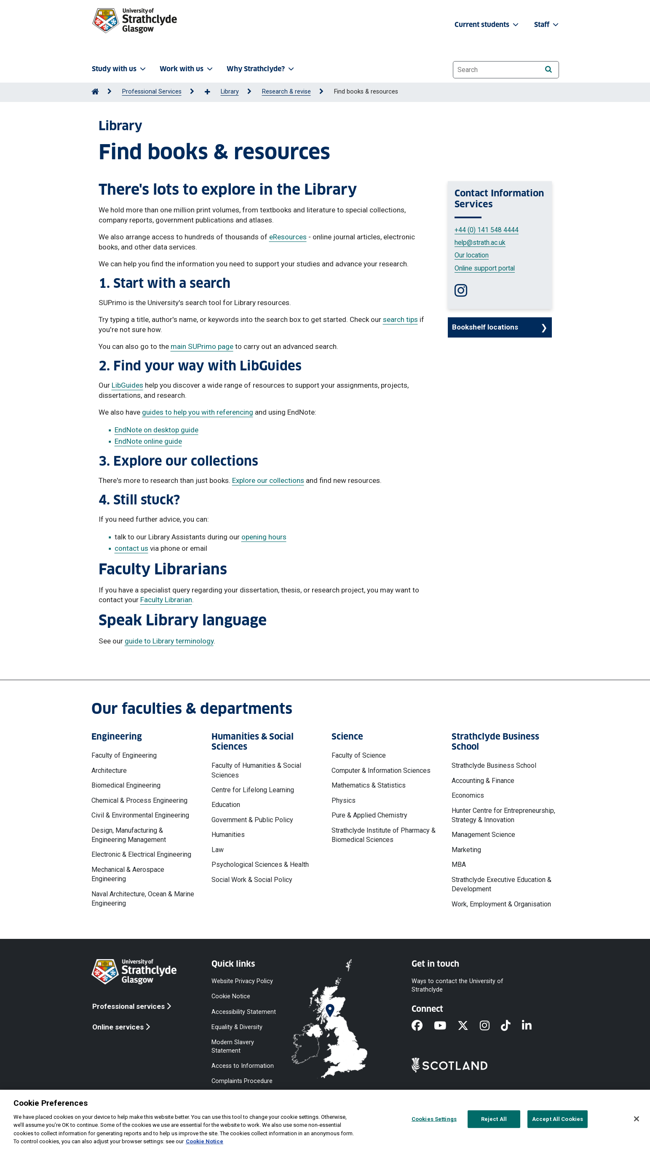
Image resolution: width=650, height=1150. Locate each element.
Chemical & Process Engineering (139, 800)
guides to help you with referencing (197, 412)
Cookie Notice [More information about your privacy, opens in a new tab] (204, 1141)
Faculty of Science (359, 755)
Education (225, 805)
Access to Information (242, 1066)
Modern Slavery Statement (232, 1046)
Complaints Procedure (242, 1081)
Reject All (494, 1119)
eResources (288, 237)
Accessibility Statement (243, 1011)
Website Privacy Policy (242, 981)
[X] (468, 1026)
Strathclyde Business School (494, 765)
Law (217, 850)
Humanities (228, 835)
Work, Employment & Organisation (501, 904)
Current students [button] (487, 24)
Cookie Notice (230, 996)
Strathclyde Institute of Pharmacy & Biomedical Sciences (384, 835)
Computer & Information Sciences (381, 771)
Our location (472, 255)
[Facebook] (423, 1026)
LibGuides (127, 385)
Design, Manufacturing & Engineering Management (128, 835)
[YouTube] (445, 1026)
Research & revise (286, 91)
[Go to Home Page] (95, 91)
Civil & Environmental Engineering (140, 815)
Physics (344, 800)
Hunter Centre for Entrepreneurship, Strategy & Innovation (503, 815)
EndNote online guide (148, 441)
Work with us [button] (187, 68)
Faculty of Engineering (124, 755)
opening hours (263, 537)
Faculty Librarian (166, 599)
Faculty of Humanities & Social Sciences (256, 770)
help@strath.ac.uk (480, 243)
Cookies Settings (434, 1119)
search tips (400, 319)
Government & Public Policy (252, 820)
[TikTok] (511, 1026)
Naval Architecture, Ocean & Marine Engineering (142, 898)
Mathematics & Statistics (369, 785)
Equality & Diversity (236, 1026)
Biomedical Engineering (125, 785)
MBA (459, 864)
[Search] (548, 69)
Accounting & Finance (483, 781)
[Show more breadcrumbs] (212, 92)
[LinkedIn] (532, 1026)
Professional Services (152, 91)
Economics (468, 795)
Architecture (109, 771)
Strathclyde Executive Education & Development (501, 884)
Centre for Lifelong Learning (252, 790)
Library (230, 91)
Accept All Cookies (557, 1119)
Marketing (466, 850)
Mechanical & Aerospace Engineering (127, 874)
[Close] (636, 1119)
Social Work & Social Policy (251, 880)
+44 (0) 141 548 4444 (487, 230)
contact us (131, 548)
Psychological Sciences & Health (260, 864)
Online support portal (485, 268)
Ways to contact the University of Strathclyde (457, 985)
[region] (325, 1120)
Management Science (483, 835)
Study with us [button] (119, 68)
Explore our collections (268, 480)
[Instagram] (490, 1026)
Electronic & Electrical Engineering (141, 854)
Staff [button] (547, 24)
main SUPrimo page (202, 346)
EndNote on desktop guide (156, 430)
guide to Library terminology (169, 641)
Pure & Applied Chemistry (369, 815)
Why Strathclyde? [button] (261, 68)
